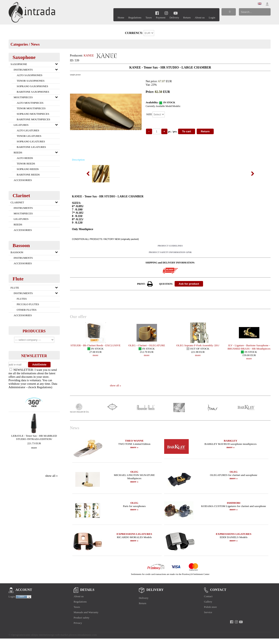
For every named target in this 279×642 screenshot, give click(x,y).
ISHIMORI (233, 502)
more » (134, 447)
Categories (19, 44)
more (34, 447)
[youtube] (175, 13)
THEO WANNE (134, 440)
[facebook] (157, 13)
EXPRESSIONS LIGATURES (134, 533)
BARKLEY (230, 440)
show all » (51, 475)
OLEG (134, 471)
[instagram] (166, 13)
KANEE (89, 55)
